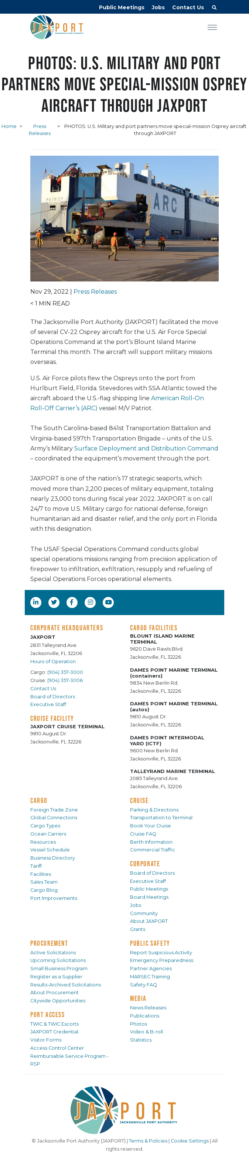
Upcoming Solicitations (58, 960)
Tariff (36, 866)
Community (144, 913)
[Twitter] (54, 602)
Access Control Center (57, 1048)
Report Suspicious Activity (161, 952)
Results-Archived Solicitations (65, 985)
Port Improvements (53, 898)
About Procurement (54, 992)
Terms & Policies (148, 1141)
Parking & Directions (154, 810)
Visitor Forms (45, 1040)
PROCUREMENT (49, 943)
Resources (43, 842)
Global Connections (53, 817)
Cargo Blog (44, 890)
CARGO (39, 800)
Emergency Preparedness (161, 960)
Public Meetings (121, 7)
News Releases (148, 1007)
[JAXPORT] (124, 1110)
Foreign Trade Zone (54, 810)
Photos (138, 1024)
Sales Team (44, 882)
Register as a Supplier (56, 976)
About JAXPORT (149, 921)
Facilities (40, 874)
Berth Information (151, 842)
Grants (137, 929)
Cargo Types (45, 826)
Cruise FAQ (143, 834)
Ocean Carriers (48, 834)
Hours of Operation (53, 661)
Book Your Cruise (150, 826)
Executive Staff (48, 704)
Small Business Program (59, 968)
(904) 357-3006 (65, 680)
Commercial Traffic (152, 850)
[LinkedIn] (36, 602)
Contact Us (188, 7)
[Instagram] (91, 602)
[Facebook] (71, 602)
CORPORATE (145, 864)
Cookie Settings (190, 1141)
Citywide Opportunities (57, 1000)
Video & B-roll (146, 1032)
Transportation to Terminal (161, 817)
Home (9, 126)
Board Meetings (149, 897)
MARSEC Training (150, 976)
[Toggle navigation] (212, 27)
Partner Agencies (151, 968)
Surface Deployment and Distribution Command (146, 448)
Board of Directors (52, 696)
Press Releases (95, 291)
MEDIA (138, 998)
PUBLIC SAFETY (150, 943)
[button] (214, 8)
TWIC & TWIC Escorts (54, 1024)
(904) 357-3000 (65, 672)
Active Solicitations (53, 952)
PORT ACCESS (47, 1014)
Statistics (140, 1040)
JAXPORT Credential (54, 1032)
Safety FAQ (143, 985)
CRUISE (139, 800)
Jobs (158, 7)
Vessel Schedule (50, 850)
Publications (144, 1016)
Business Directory (52, 858)
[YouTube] (109, 602)
